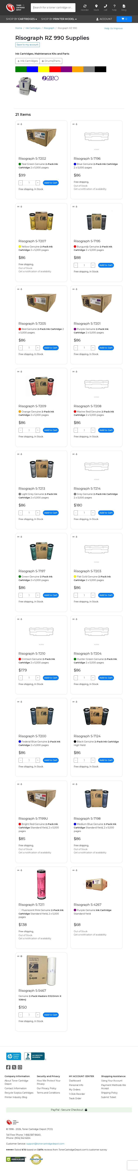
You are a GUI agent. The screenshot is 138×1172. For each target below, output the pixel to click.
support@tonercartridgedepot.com (45, 1143)
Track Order (75, 1098)
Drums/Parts (51, 60)
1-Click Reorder (77, 1094)
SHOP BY (21, 19)
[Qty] (29, 182)
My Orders (74, 1089)
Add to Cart (50, 182)
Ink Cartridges (32, 28)
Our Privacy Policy (46, 1088)
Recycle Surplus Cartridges (19, 1092)
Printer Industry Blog (16, 1097)
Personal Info (76, 1085)
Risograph (49, 28)
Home (18, 28)
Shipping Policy (109, 1092)
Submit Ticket (108, 1097)
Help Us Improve (113, 28)
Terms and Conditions (48, 1092)
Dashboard (75, 1080)
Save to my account (27, 44)
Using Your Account (111, 1080)
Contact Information (16, 1088)
